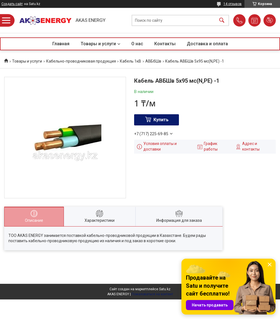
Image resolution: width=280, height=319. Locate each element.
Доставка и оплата (207, 43)
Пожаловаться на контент (152, 294)
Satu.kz (165, 289)
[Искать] (221, 20)
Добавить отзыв (269, 20)
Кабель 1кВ (130, 61)
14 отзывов (232, 4)
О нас (137, 43)
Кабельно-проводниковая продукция (81, 61)
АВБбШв (153, 61)
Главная (60, 43)
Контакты (165, 43)
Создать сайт (12, 4)
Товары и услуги (98, 43)
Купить (161, 119)
